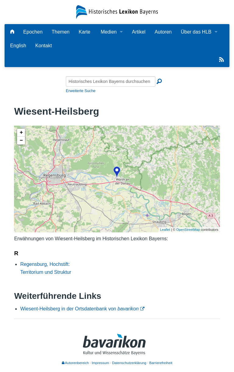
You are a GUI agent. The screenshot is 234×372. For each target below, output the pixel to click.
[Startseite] (117, 11)
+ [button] (21, 132)
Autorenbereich (75, 363)
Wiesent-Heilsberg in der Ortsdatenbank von (79, 308)
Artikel (138, 31)
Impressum (100, 363)
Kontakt (43, 45)
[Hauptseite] (12, 32)
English (18, 45)
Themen (61, 31)
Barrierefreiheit (160, 363)
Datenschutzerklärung (129, 363)
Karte (84, 31)
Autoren (163, 31)
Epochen (32, 31)
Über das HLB (196, 31)
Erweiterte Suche (80, 90)
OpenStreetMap (188, 229)
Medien (108, 31)
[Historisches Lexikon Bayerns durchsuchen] (110, 81)
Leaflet (165, 229)
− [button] (21, 140)
